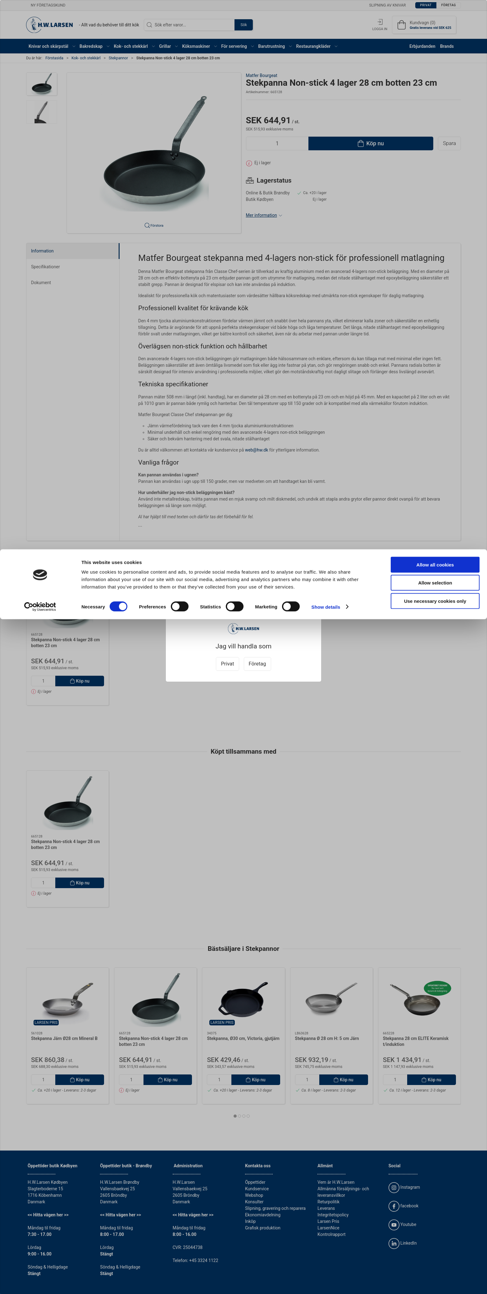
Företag (257, 664)
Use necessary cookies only (435, 51)
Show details (326, 57)
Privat (227, 664)
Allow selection (435, 33)
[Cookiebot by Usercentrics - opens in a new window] (40, 57)
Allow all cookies (435, 15)
